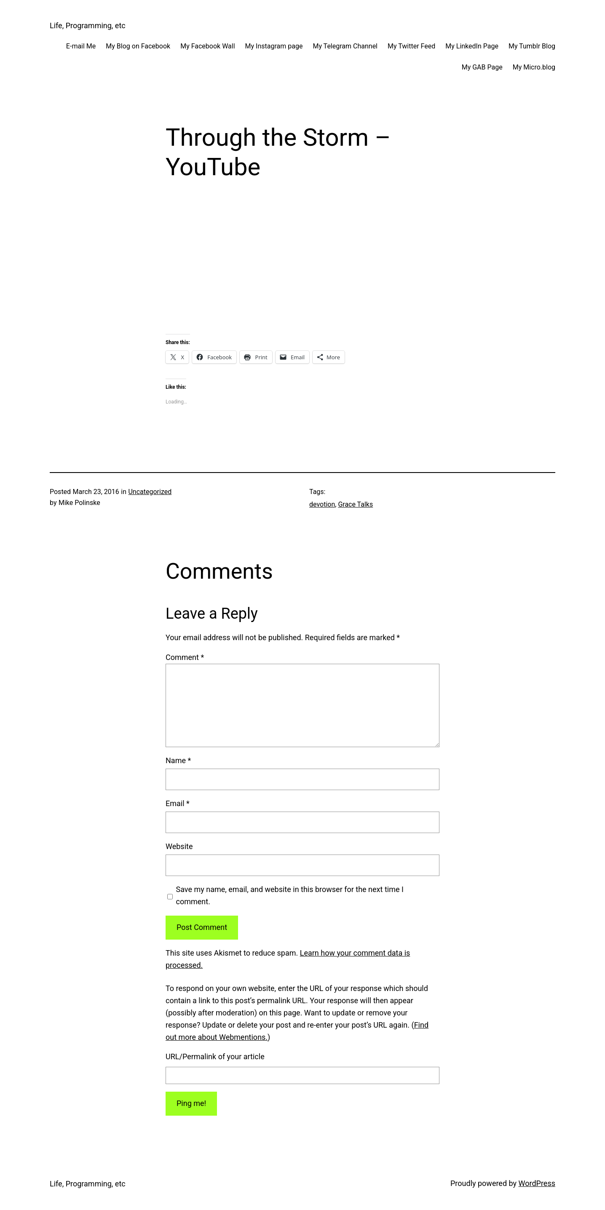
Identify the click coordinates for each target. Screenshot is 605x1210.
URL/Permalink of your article (215, 1056)
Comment (185, 657)
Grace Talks (355, 504)
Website (179, 846)
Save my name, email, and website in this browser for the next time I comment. (290, 895)
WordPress (537, 1183)
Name (178, 760)
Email (178, 803)
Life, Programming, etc (88, 25)
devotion (322, 504)
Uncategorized (149, 492)
